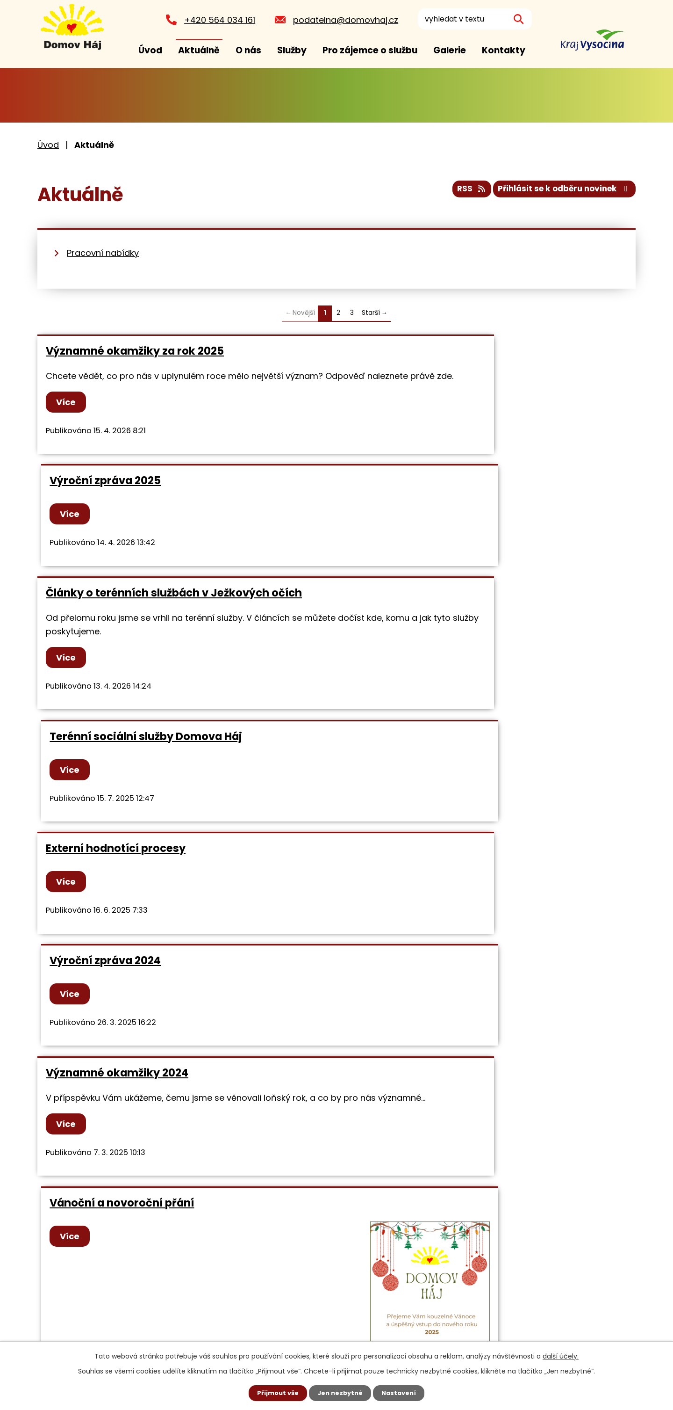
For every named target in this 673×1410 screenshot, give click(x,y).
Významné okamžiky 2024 (117, 749)
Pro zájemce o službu (369, 50)
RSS (459, 192)
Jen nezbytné (340, 1392)
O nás (248, 50)
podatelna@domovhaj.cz (342, 20)
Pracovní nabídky (103, 253)
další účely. (561, 1355)
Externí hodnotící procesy (116, 637)
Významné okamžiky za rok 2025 (135, 350)
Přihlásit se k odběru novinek (560, 192)
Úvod (150, 50)
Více (68, 415)
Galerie (449, 50)
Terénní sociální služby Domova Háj (445, 494)
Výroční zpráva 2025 (404, 350)
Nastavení (402, 1392)
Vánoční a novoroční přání (421, 749)
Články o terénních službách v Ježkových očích (174, 494)
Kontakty (503, 50)
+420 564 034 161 (216, 20)
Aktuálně (199, 50)
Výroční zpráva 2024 (404, 637)
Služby (292, 50)
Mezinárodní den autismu (418, 1002)
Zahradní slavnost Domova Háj (129, 1002)
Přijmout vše (274, 1392)
